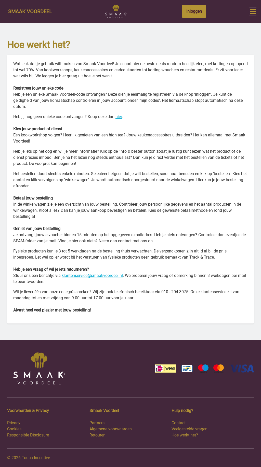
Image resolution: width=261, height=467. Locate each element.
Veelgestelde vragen (189, 429)
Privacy (13, 422)
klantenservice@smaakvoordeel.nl (92, 275)
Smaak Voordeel (30, 11)
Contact (179, 422)
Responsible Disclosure (28, 435)
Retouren (97, 435)
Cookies (14, 429)
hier (118, 116)
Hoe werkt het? (185, 435)
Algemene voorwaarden (110, 429)
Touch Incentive (36, 457)
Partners (97, 422)
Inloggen (194, 11)
